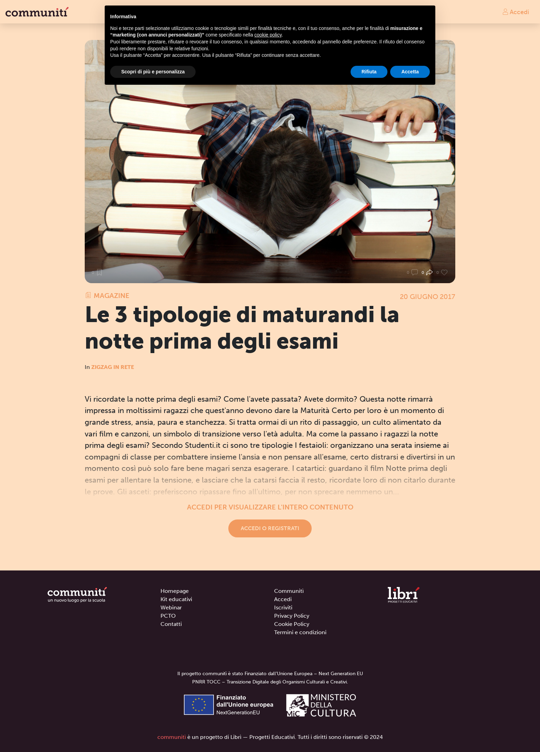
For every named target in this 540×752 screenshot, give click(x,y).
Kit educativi (176, 599)
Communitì (289, 591)
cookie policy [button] (268, 35)
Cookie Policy (291, 624)
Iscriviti (283, 607)
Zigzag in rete (112, 367)
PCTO (168, 615)
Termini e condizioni (300, 632)
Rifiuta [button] (369, 71)
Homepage (174, 591)
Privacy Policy (291, 615)
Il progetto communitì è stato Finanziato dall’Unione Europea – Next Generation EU (270, 674)
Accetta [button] (410, 71)
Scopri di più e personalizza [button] (153, 71)
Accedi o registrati (270, 528)
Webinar (171, 607)
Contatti (171, 624)
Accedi (515, 11)
